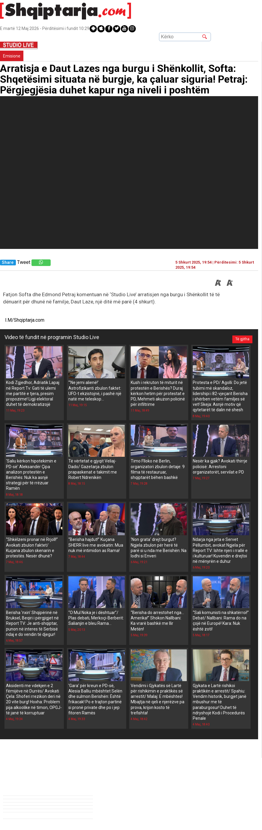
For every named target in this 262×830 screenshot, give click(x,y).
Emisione (11, 56)
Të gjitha (241, 337)
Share (7, 262)
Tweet (23, 262)
